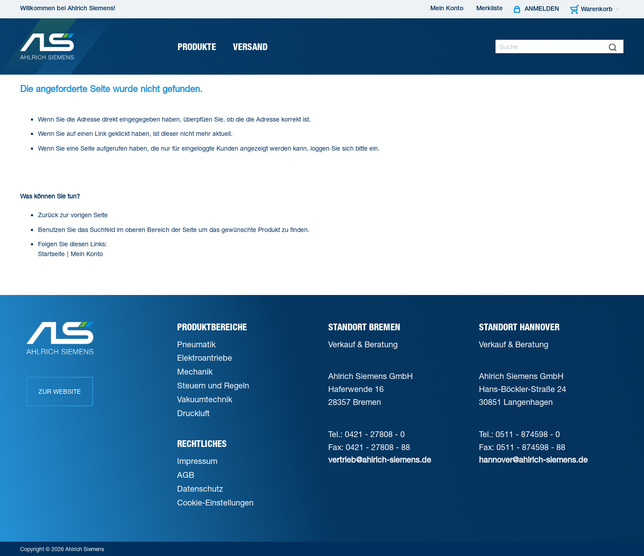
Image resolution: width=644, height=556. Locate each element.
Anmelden (542, 9)
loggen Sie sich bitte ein (344, 148)
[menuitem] (200, 46)
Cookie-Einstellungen (215, 502)
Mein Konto (446, 9)
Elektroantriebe (204, 357)
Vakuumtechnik (204, 399)
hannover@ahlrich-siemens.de (533, 459)
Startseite (51, 253)
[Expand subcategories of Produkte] (219, 47)
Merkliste (489, 9)
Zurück (48, 215)
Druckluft (193, 413)
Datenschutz (200, 488)
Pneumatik (196, 344)
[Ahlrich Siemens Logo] (47, 46)
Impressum (197, 461)
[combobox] (559, 46)
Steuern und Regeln (213, 385)
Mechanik (194, 371)
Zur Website (59, 391)
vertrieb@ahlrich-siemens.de (379, 459)
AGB (185, 475)
